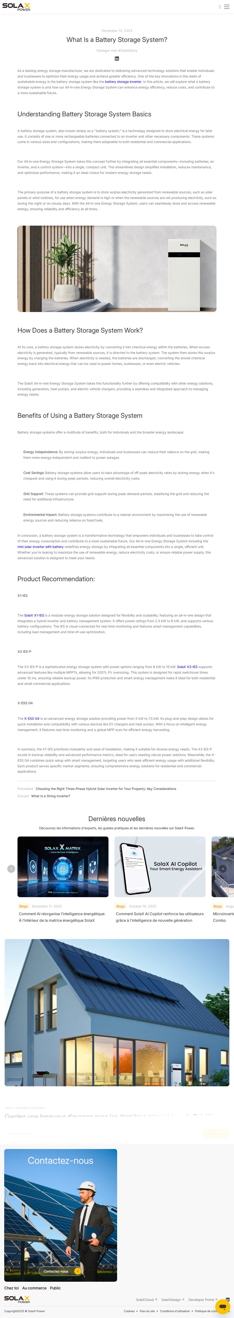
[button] (223, 869)
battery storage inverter (123, 81)
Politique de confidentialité (212, 1311)
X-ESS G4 (31, 718)
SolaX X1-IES (34, 615)
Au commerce (34, 1288)
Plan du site (147, 1311)
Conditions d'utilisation (175, 1311)
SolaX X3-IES (187, 666)
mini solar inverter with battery (40, 546)
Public (55, 1288)
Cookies (129, 1311)
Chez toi (11, 1288)
